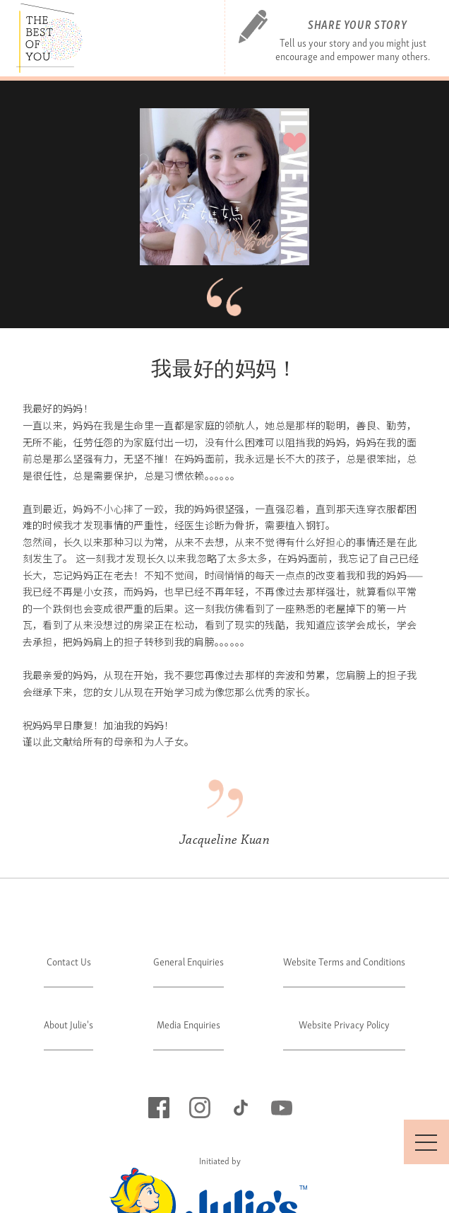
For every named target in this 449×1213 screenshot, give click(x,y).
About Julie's (68, 1024)
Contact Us (69, 961)
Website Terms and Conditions (344, 961)
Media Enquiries (188, 1024)
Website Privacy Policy (344, 1024)
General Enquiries (188, 961)
